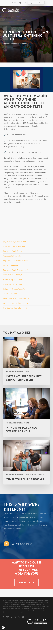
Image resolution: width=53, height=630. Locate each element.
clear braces (9, 525)
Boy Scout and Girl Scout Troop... (16, 260)
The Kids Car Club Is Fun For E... (15, 308)
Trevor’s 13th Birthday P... (13, 284)
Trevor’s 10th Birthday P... (13, 275)
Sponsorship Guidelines (12, 279)
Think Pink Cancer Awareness (14, 246)
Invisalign (44, 525)
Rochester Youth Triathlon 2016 (15, 251)
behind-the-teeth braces (25, 525)
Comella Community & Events (15, 44)
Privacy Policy (18, 612)
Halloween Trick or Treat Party (15, 289)
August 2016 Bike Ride (12, 256)
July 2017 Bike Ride (10, 265)
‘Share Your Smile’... (11, 294)
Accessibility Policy (9, 612)
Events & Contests (37, 474)
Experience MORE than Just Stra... (16, 303)
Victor (44, 604)
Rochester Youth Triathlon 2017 (15, 270)
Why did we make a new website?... (17, 298)
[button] (50, 10)
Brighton (41, 602)
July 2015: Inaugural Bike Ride (14, 242)
